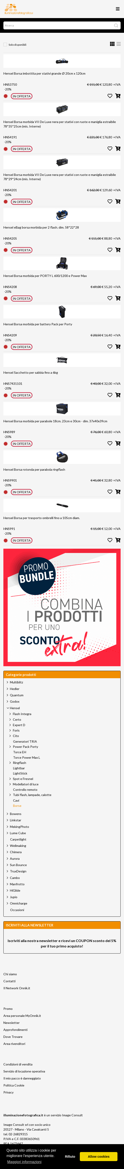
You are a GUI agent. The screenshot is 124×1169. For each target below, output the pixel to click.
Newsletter (11, 1023)
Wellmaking (18, 846)
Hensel (15, 708)
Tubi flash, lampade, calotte (32, 795)
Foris (16, 730)
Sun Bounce (18, 865)
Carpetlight (18, 839)
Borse (17, 806)
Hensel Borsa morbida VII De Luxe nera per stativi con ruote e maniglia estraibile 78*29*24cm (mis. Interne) (59, 177)
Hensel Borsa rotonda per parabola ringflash (34, 469)
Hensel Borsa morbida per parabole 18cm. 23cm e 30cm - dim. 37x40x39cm (55, 421)
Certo (17, 719)
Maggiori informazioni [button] (24, 1162)
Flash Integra (22, 714)
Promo (8, 1009)
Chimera (16, 852)
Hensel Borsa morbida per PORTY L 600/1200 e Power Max (45, 276)
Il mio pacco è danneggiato (22, 1078)
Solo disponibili (17, 44)
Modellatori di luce (26, 784)
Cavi (16, 800)
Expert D (19, 725)
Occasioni (17, 910)
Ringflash (19, 763)
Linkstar (15, 820)
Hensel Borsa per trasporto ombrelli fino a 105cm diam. (41, 518)
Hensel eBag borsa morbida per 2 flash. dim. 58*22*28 (41, 227)
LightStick (20, 773)
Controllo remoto (25, 789)
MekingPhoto (19, 827)
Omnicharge (18, 903)
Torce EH (19, 752)
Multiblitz (16, 682)
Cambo (15, 878)
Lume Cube (18, 833)
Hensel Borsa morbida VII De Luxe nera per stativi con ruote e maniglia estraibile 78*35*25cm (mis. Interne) (59, 124)
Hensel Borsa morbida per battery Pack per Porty (37, 324)
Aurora (15, 858)
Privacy (8, 1092)
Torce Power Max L (26, 757)
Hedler (14, 689)
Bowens (15, 814)
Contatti (9, 981)
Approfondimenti (15, 1030)
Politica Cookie (13, 1085)
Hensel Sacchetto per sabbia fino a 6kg (30, 372)
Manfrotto (17, 884)
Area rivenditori (14, 1044)
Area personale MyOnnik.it (22, 1016)
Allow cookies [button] (99, 1156)
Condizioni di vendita (17, 1064)
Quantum (16, 695)
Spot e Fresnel (23, 779)
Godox (14, 701)
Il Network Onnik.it (16, 988)
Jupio (13, 897)
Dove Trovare (13, 1037)
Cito (16, 736)
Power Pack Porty (25, 747)
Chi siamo (10, 974)
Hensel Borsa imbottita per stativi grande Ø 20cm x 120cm (44, 73)
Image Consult (72, 1115)
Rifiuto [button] (70, 1156)
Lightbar (19, 768)
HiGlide (15, 890)
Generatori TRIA (25, 741)
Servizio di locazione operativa (24, 1071)
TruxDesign (18, 871)
